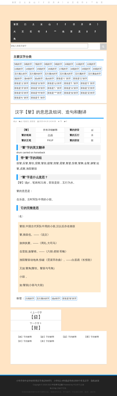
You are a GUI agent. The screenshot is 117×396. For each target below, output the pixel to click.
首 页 (14, 2)
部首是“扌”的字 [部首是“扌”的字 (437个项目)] (88, 83)
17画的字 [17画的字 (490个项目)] (63, 69)
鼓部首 (32, 121)
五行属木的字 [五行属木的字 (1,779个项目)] (36, 73)
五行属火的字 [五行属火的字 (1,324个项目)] (66, 73)
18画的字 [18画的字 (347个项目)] (74, 69)
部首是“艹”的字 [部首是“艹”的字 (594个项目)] (54, 93)
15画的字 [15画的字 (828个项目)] (41, 69)
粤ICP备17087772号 (58, 388)
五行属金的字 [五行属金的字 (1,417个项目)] (94, 73)
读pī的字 (56, 298)
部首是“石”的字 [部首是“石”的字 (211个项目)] (21, 93)
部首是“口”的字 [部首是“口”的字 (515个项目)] (80, 78)
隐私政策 (95, 380)
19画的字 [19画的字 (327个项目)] (86, 69)
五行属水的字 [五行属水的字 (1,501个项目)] (51, 73)
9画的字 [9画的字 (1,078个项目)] (58, 64)
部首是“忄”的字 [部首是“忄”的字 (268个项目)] (71, 83)
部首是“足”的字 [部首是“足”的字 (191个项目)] (88, 93)
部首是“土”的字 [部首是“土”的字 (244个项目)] (21, 83)
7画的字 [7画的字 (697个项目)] (38, 64)
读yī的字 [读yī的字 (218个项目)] (39, 78)
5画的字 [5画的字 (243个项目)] (18, 64)
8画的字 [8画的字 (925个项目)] (48, 64)
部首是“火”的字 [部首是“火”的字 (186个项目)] (71, 88)
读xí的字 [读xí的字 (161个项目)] (28, 78)
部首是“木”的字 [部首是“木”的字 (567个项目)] (38, 88)
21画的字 (30, 298)
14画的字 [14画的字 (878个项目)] (30, 69)
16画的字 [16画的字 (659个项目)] (52, 69)
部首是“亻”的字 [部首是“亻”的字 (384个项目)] (63, 78)
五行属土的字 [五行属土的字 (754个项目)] (20, 73)
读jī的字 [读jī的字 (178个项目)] (18, 78)
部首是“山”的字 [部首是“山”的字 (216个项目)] (54, 83)
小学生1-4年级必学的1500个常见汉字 (71, 380)
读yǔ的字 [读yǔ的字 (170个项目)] (49, 78)
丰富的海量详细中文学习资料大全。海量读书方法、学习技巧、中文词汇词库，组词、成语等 (59, 392)
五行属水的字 (43, 298)
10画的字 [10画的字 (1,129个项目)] (69, 64)
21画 (50, 135)
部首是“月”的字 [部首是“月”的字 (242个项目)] (21, 88)
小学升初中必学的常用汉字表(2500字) (34, 380)
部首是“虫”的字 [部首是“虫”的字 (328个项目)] (71, 93)
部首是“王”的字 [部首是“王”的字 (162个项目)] (88, 88)
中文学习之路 (78, 385)
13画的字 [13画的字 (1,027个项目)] (18, 69)
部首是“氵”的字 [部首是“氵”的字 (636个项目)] (54, 88)
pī (21, 121)
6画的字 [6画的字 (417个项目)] (28, 64)
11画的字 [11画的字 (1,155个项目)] (80, 64)
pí (16, 121)
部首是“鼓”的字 (69, 298)
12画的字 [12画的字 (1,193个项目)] (91, 64)
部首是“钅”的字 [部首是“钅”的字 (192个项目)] (21, 97)
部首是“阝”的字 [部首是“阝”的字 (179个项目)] (38, 97)
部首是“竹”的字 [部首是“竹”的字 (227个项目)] (38, 93)
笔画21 (26, 121)
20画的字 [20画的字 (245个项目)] (97, 69)
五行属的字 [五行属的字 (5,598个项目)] (80, 73)
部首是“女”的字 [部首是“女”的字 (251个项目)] (38, 83)
